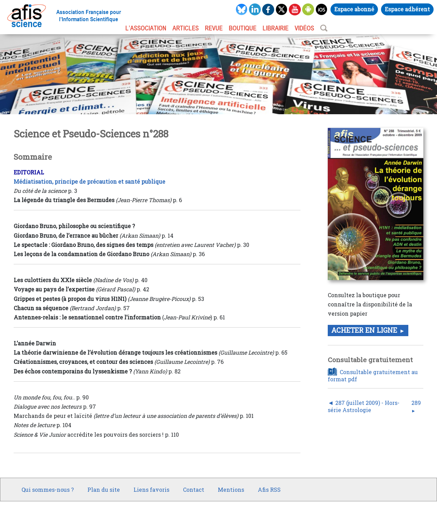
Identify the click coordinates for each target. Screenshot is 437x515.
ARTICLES (185, 28)
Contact (193, 489)
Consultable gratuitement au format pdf (373, 375)
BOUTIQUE (242, 28)
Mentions (231, 489)
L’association (145, 28)
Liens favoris (151, 489)
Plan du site (103, 489)
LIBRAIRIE (275, 28)
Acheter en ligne (364, 330)
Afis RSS (269, 489)
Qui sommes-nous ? (48, 489)
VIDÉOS (304, 28)
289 (416, 402)
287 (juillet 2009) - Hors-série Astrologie (363, 406)
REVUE (214, 28)
